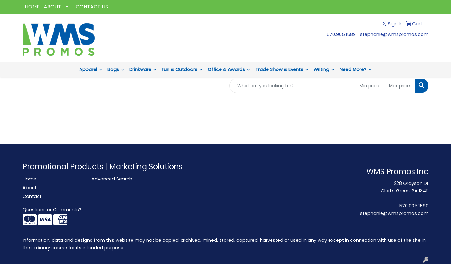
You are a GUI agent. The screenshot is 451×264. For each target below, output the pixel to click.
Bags (113, 69)
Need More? (353, 69)
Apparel (88, 69)
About (30, 188)
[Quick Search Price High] (400, 86)
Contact (32, 196)
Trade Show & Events (279, 69)
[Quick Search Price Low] (371, 86)
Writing (321, 69)
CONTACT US (92, 6)
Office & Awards (226, 69)
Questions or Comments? (52, 209)
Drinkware (140, 69)
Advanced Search (111, 179)
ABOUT (52, 6)
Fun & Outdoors (179, 69)
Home (29, 179)
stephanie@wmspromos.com (394, 34)
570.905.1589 (341, 34)
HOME (32, 6)
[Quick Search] (292, 86)
